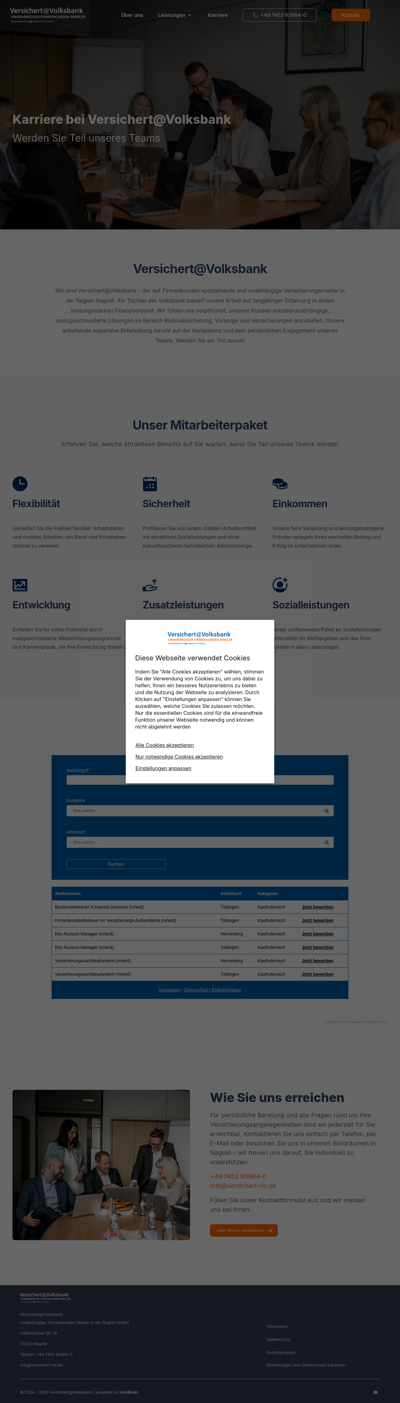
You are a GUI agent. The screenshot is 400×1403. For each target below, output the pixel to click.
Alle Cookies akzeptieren (165, 745)
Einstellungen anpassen (164, 768)
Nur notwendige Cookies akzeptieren (179, 757)
